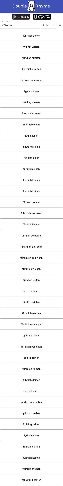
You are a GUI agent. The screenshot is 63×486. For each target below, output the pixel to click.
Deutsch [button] (46, 25)
